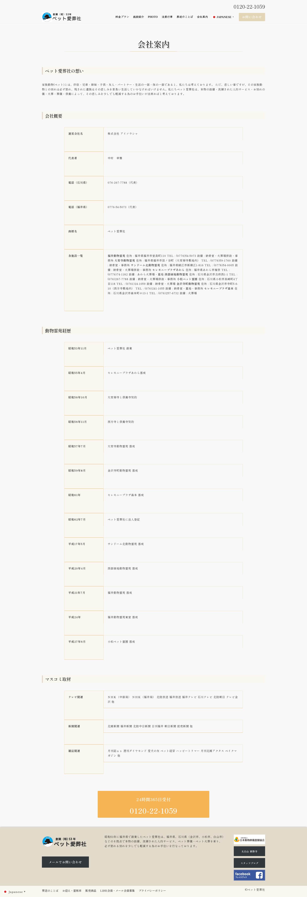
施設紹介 (138, 16)
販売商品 (90, 890)
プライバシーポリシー (152, 890)
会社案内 (202, 16)
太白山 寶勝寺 (249, 851)
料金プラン (122, 16)
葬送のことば (185, 16)
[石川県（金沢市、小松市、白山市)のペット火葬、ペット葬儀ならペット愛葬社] (61, 17)
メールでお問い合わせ (65, 862)
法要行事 (167, 16)
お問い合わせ (252, 16)
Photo (153, 16)
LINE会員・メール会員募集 (117, 890)
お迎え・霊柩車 (71, 890)
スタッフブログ (249, 863)
